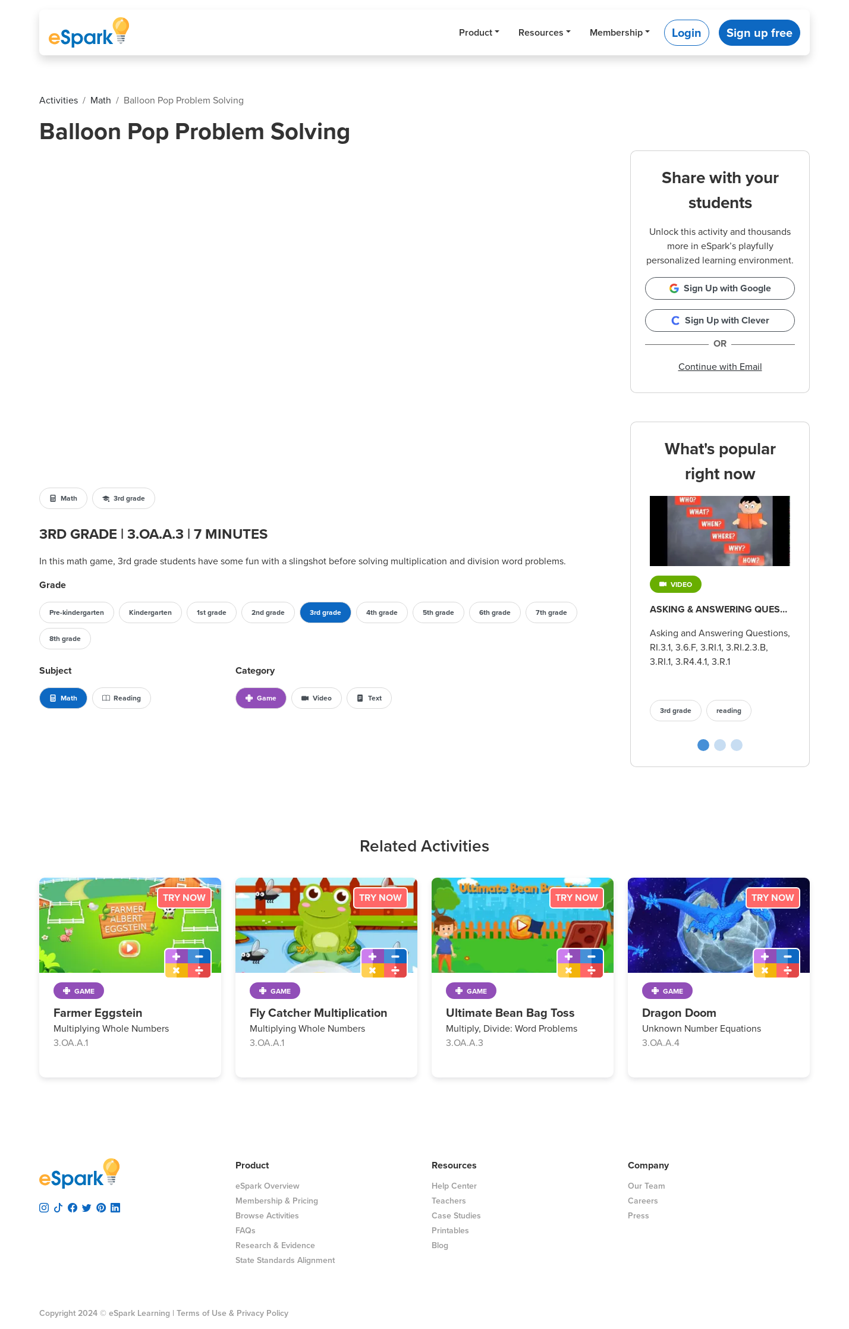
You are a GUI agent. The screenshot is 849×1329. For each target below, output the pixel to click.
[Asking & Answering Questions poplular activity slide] (703, 745)
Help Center (454, 1186)
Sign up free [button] (760, 33)
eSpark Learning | (140, 1313)
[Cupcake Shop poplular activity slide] (720, 745)
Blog (440, 1245)
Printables (450, 1230)
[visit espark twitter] (87, 1205)
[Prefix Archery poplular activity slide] (737, 745)
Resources (541, 32)
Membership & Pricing (276, 1201)
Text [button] (369, 698)
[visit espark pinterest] (101, 1205)
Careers (643, 1201)
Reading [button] (121, 698)
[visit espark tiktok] (58, 1205)
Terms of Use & (205, 1313)
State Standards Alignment (285, 1260)
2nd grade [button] (268, 612)
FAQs (245, 1230)
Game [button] (261, 698)
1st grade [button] (212, 612)
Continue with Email (720, 366)
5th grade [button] (438, 612)
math (100, 100)
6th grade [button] (495, 612)
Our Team (646, 1186)
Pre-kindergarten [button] (76, 612)
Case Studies (456, 1215)
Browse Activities (267, 1215)
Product (475, 32)
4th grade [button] (382, 612)
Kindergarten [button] (150, 612)
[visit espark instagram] (44, 1205)
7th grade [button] (551, 612)
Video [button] (316, 698)
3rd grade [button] (123, 498)
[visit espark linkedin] (115, 1205)
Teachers (449, 1201)
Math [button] (63, 498)
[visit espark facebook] (72, 1205)
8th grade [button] (65, 638)
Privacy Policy (262, 1313)
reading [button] (728, 710)
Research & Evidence (275, 1245)
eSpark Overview (267, 1186)
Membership (616, 32)
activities (58, 100)
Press (638, 1215)
